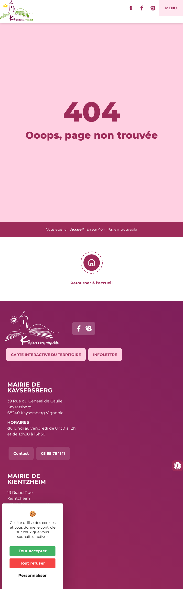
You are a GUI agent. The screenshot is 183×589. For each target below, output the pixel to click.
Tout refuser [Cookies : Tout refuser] (32, 563)
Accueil (77, 236)
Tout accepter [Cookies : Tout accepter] (33, 551)
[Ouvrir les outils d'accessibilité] (177, 465)
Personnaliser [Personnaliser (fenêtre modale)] (32, 575)
